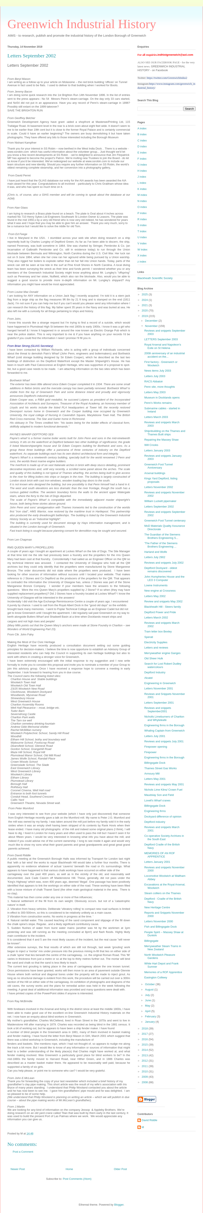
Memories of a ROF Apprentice (163, 972)
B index (142, 134)
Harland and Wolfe (155, 551)
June (148, 1000)
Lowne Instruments (155, 585)
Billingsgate (151, 940)
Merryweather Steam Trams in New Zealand (162, 948)
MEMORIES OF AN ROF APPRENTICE (159, 855)
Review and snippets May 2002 (163, 601)
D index (142, 146)
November (152, 326)
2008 (145, 1082)
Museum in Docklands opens (162, 397)
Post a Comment (23, 1151)
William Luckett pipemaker (160, 501)
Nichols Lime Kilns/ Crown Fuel (163, 789)
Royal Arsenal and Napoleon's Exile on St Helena (162, 346)
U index (142, 237)
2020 (145, 310)
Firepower (150, 752)
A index (142, 128)
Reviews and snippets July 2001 (164, 741)
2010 (145, 1071)
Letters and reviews (156, 647)
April (148, 1011)
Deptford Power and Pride (160, 612)
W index (142, 249)
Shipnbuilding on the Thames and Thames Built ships (164, 432)
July (148, 995)
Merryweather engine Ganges (162, 653)
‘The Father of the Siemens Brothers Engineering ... (160, 545)
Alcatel (148, 677)
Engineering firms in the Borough (164, 725)
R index (142, 219)
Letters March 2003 (156, 417)
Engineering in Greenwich (160, 683)
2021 (145, 305)
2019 (145, 316)
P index (142, 213)
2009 (145, 1076)
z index (141, 261)
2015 (145, 1044)
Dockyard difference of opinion (162, 816)
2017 (145, 1033)
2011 (145, 1066)
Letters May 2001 (154, 778)
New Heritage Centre (157, 907)
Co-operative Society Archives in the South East (164, 837)
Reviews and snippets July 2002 (164, 562)
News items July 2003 (157, 370)
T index (141, 231)
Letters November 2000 (158, 921)
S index (142, 225)
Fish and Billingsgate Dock (160, 926)
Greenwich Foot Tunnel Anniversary (158, 466)
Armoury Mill (151, 773)
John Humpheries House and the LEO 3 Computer (164, 578)
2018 (145, 1028)
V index (142, 243)
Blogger (118, 1204)
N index (142, 201)
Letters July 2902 (154, 557)
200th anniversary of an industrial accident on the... (164, 355)
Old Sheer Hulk (153, 658)
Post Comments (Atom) (77, 1178)
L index (141, 182)
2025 (145, 294)
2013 (145, 1055)
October (150, 984)
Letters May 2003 (154, 392)
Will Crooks (151, 445)
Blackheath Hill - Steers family (162, 606)
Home (69, 1169)
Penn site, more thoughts (159, 386)
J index (141, 176)
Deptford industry (154, 821)
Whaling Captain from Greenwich (164, 730)
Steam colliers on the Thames (162, 893)
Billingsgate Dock (154, 762)
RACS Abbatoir (153, 381)
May (148, 1005)
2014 (145, 1049)
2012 (145, 1060)
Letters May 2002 (154, 596)
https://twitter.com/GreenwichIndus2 (167, 77)
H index (142, 170)
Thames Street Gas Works (160, 768)
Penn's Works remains (157, 402)
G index (142, 164)
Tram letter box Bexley (158, 631)
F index (142, 158)
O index (142, 207)
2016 (145, 1039)
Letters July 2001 (154, 736)
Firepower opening (155, 746)
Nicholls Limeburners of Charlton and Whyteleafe (164, 718)
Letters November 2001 (158, 688)
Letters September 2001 (159, 702)
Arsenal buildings (154, 473)
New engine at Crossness (160, 590)
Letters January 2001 (157, 861)
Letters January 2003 (157, 450)
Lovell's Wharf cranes (157, 800)
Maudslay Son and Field (159, 795)
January (150, 1021)
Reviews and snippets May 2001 (164, 784)
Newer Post (18, 1169)
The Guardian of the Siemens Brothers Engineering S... (162, 536)
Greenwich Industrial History (81, 24)
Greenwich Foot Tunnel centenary (164, 520)
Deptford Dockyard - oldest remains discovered (160, 569)
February (151, 1016)
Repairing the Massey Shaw (161, 439)
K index (142, 189)
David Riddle (149, 1120)
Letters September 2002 (159, 506)
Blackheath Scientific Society (155, 278)
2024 (145, 300)
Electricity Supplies (155, 642)
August (149, 989)
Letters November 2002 (158, 487)
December (152, 320)
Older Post (120, 1169)
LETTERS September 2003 (161, 339)
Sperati (148, 637)
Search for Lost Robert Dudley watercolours (162, 665)
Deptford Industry (154, 672)
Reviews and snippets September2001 (157, 709)
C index (142, 140)
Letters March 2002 (156, 617)
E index (142, 152)
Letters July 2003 (154, 376)
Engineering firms (155, 811)
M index (142, 194)
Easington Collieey (155, 977)
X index (142, 255)
